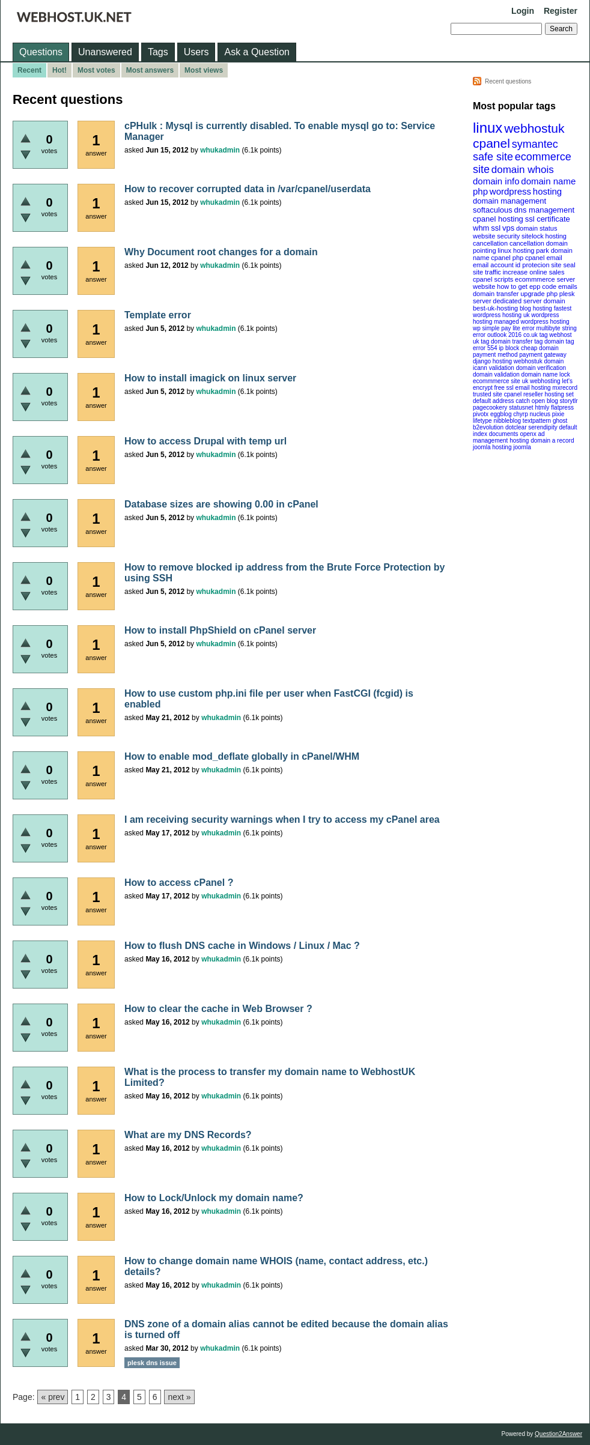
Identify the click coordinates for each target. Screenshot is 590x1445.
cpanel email (543, 257)
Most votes (96, 70)
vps (508, 227)
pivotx (480, 414)
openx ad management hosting (509, 437)
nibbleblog (507, 420)
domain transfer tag (517, 341)
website (484, 286)
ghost (560, 420)
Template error (157, 315)
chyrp (520, 414)
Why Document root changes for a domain (221, 252)
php (480, 191)
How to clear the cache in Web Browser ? (218, 1009)
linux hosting (515, 250)
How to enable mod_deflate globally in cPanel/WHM (241, 756)
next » (179, 1397)
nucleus (540, 414)
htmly (542, 407)
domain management (509, 200)
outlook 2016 (504, 335)
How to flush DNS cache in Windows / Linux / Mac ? (242, 946)
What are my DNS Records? (188, 1135)
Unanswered (105, 52)
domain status (536, 228)
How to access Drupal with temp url (205, 441)
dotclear (516, 427)
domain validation (496, 374)
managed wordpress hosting (532, 321)
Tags (158, 52)
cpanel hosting (498, 218)
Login (522, 11)
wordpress (510, 191)
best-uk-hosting (495, 308)
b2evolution (488, 427)
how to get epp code (526, 286)
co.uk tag (535, 335)
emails (567, 286)
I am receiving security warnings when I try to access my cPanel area (282, 819)
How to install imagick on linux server (210, 378)
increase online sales (534, 272)
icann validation (493, 368)
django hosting (492, 361)
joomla (522, 447)
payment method (495, 354)
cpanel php (507, 257)
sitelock (533, 236)
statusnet (521, 407)
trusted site (487, 394)
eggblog (501, 414)
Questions (40, 52)
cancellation (526, 243)
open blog (545, 401)
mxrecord (564, 387)
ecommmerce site (496, 381)
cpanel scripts (493, 279)
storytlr (569, 401)
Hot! (59, 70)
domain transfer (496, 293)
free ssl (504, 387)
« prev (52, 1397)
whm (481, 227)
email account (493, 264)
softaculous (492, 209)
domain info (496, 181)
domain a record (552, 440)
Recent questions (508, 81)
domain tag (559, 341)
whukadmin (220, 150)
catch (522, 401)
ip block (509, 348)
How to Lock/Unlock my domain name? (213, 1198)
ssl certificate (547, 218)
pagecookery (490, 407)
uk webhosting (541, 381)
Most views (203, 70)
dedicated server (517, 300)
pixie (558, 414)
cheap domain (540, 348)
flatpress (562, 407)
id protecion (532, 264)
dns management (544, 209)
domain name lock (546, 374)
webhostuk (534, 128)
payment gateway (542, 354)
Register (560, 11)
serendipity (542, 427)
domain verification (541, 368)
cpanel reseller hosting (534, 394)
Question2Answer (558, 1434)
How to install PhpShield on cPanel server (220, 630)
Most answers (150, 70)
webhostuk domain (539, 361)
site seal (563, 264)
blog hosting (536, 308)
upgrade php (539, 293)
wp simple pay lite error (504, 328)
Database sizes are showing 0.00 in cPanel (221, 504)
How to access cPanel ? (178, 882)
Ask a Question (257, 52)
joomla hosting (492, 447)
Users (196, 52)
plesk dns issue (152, 1362)
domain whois (522, 169)
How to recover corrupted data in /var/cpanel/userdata (247, 189)
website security (496, 236)
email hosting (533, 387)
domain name (548, 181)
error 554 (485, 348)
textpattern (537, 420)
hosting (547, 191)
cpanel (491, 143)
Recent (29, 70)
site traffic (487, 272)
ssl (495, 227)
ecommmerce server (545, 279)
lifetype (482, 420)
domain (554, 300)
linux (487, 128)
